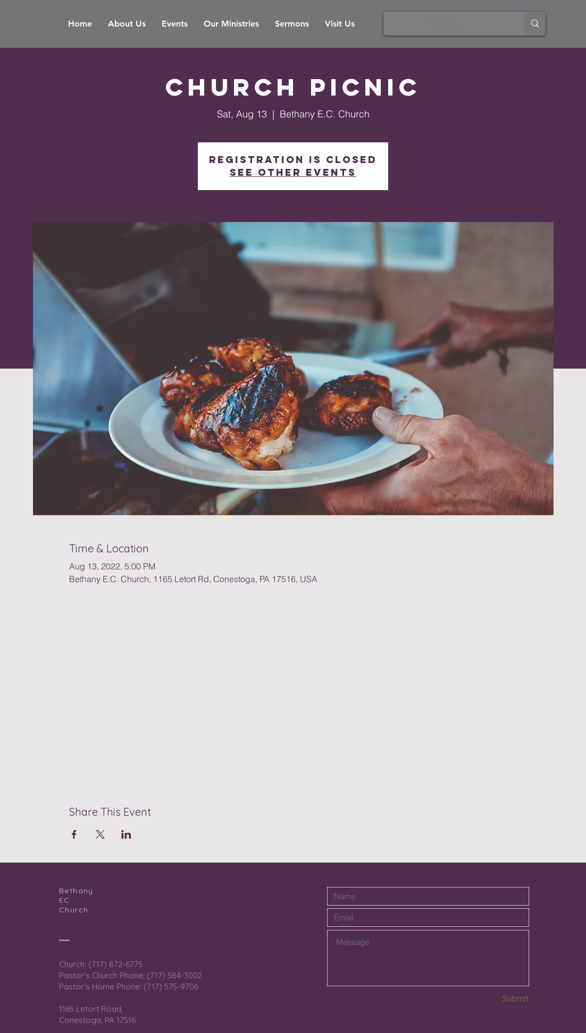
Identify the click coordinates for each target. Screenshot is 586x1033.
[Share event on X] (100, 834)
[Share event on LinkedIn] (126, 834)
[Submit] (491, 998)
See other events (293, 172)
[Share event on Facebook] (74, 834)
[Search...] (446, 23)
